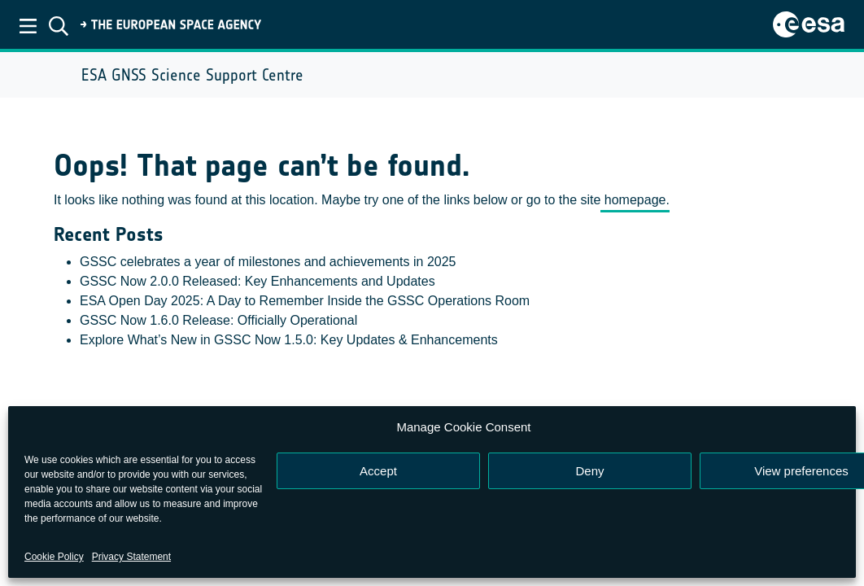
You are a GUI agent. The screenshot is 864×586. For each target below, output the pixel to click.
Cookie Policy (54, 556)
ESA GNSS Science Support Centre (192, 75)
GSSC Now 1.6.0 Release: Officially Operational (218, 320)
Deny (589, 471)
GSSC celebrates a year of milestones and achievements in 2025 (268, 262)
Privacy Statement (131, 556)
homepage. (635, 200)
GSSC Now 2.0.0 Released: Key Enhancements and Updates (257, 281)
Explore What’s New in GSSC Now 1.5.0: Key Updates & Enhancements (289, 340)
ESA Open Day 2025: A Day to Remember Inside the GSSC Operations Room (305, 301)
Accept (378, 471)
